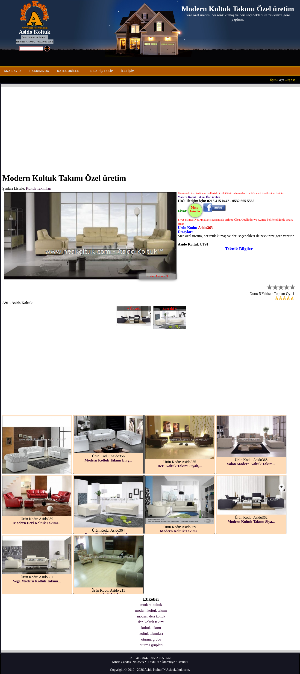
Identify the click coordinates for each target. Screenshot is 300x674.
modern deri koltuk (151, 616)
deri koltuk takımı (151, 622)
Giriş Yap (290, 79)
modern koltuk (151, 605)
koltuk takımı (151, 628)
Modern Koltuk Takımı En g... (108, 460)
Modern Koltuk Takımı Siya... (251, 522)
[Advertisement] (140, 127)
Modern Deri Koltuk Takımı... (36, 523)
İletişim (128, 71)
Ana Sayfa (13, 71)
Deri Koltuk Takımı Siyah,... (180, 466)
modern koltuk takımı (151, 610)
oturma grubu (151, 639)
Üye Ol (274, 79)
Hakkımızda (39, 71)
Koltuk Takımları (38, 188)
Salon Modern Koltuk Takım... (251, 464)
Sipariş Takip (101, 71)
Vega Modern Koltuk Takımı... (37, 581)
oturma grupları (151, 645)
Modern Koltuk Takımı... (179, 531)
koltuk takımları (151, 633)
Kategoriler (68, 71)
